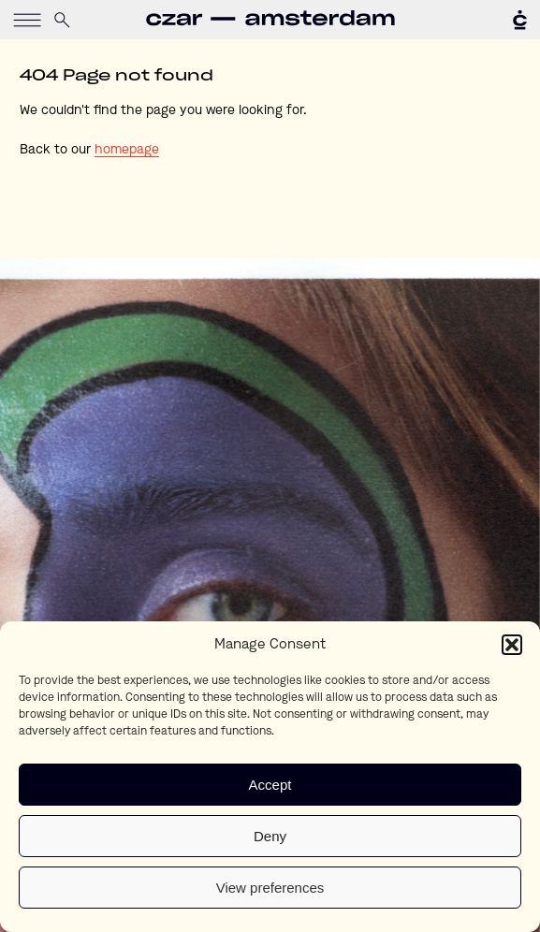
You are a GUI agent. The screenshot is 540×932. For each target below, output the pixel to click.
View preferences (270, 888)
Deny (270, 836)
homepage (127, 149)
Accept (270, 785)
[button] (512, 644)
